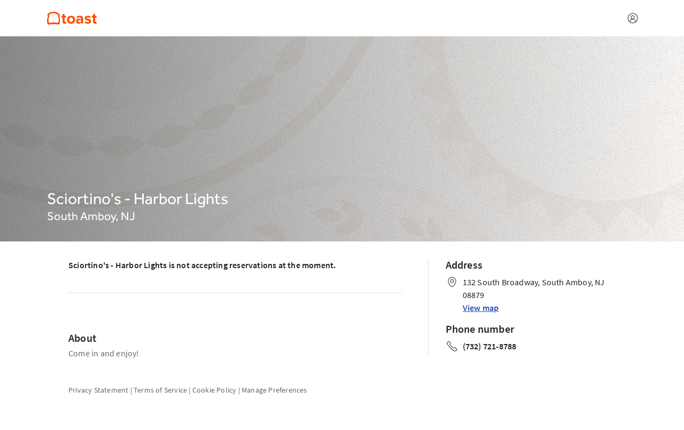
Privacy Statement (98, 390)
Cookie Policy (214, 390)
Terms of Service (160, 390)
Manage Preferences (274, 390)
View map (481, 307)
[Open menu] (632, 18)
